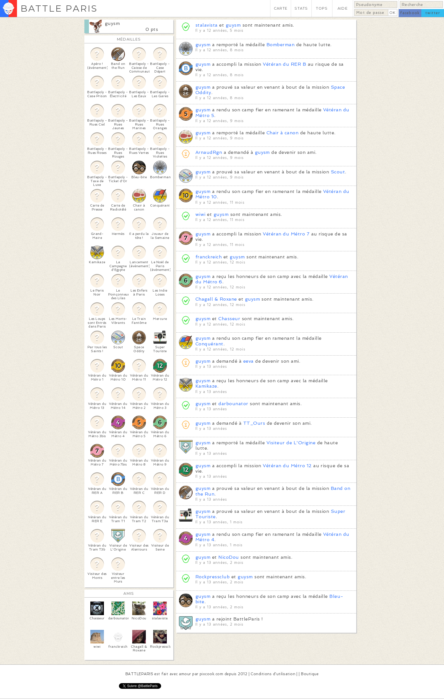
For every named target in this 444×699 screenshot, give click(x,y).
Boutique (310, 674)
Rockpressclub (212, 576)
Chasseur (229, 318)
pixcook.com (211, 674)
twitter (432, 13)
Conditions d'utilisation (273, 674)
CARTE (280, 8)
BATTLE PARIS (59, 8)
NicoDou (228, 557)
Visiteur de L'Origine (290, 442)
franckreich (208, 257)
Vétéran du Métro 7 (286, 234)
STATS (301, 8)
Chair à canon (282, 132)
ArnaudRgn (208, 152)
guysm (112, 23)
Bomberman (280, 44)
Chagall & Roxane (216, 299)
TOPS (322, 8)
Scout (338, 172)
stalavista (206, 25)
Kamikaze (206, 386)
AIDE (343, 8)
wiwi (200, 214)
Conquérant (209, 344)
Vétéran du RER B (284, 64)
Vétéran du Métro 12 (287, 465)
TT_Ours (254, 423)
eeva (248, 361)
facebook (410, 13)
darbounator (233, 403)
